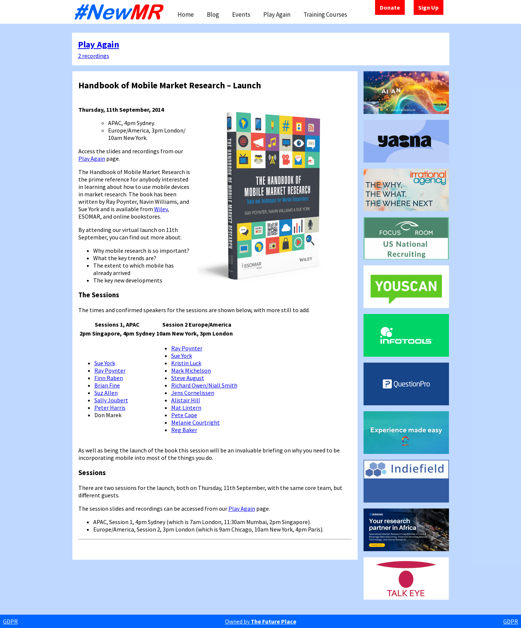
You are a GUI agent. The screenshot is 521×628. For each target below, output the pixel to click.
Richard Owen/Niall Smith (204, 385)
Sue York (104, 363)
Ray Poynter (110, 370)
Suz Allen (106, 392)
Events (241, 14)
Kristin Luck (186, 363)
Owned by (260, 621)
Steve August (187, 378)
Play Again (276, 14)
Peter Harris (110, 407)
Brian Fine (107, 385)
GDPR (10, 621)
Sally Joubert (111, 400)
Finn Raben (108, 378)
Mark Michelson (191, 370)
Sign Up (428, 7)
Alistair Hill (185, 400)
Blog (213, 14)
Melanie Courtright (195, 422)
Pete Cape (184, 415)
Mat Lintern (186, 407)
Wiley (160, 209)
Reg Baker (184, 430)
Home (186, 14)
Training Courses (325, 14)
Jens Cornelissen (192, 392)
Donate (390, 7)
